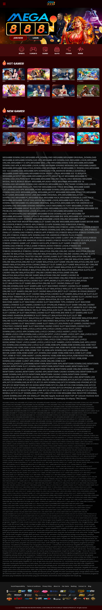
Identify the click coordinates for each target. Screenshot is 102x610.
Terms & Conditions (34, 586)
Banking (73, 586)
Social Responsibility (18, 586)
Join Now (18, 38)
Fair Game (65, 586)
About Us (57, 586)
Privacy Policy (47, 586)
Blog (89, 586)
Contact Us (82, 586)
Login (36, 38)
